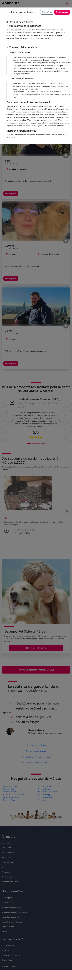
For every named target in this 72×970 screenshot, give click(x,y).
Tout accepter (62, 12)
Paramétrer (47, 12)
